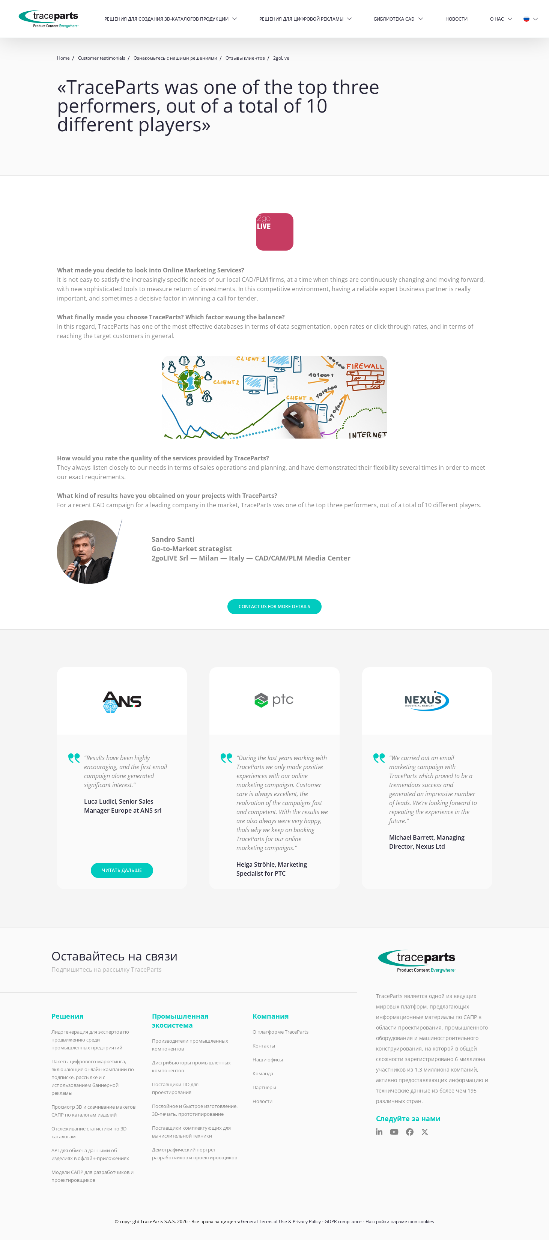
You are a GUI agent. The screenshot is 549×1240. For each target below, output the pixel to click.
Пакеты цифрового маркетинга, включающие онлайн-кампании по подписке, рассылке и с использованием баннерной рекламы (92, 1077)
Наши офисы (268, 1059)
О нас (497, 19)
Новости (456, 19)
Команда (263, 1073)
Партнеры (264, 1087)
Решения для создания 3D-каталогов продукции (166, 19)
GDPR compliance (343, 1221)
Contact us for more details (274, 606)
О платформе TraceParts (280, 1031)
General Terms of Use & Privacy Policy (281, 1221)
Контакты (264, 1045)
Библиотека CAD (394, 19)
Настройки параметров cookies (399, 1221)
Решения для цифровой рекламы (301, 19)
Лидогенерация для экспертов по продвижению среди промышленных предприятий (90, 1039)
